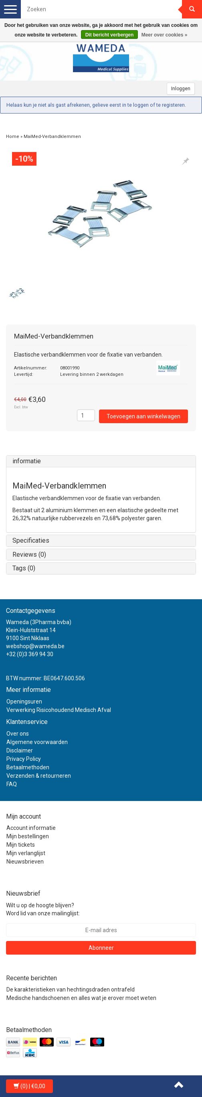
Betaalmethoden (27, 767)
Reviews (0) (29, 554)
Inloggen (180, 88)
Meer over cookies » (164, 35)
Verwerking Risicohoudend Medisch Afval (58, 710)
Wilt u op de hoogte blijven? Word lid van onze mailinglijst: (43, 909)
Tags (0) (23, 568)
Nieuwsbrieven (25, 861)
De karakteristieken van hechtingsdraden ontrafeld (70, 989)
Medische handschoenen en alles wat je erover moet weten (81, 998)
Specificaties (30, 540)
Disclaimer (19, 750)
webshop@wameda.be (35, 646)
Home (12, 136)
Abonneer (101, 948)
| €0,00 (29, 1086)
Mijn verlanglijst (25, 853)
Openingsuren (24, 701)
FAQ (11, 784)
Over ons (17, 733)
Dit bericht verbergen (109, 35)
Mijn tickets (20, 845)
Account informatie (31, 828)
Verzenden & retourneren (38, 776)
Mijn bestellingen (27, 836)
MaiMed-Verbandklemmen (52, 136)
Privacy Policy (23, 759)
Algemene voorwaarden (37, 742)
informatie (26, 461)
